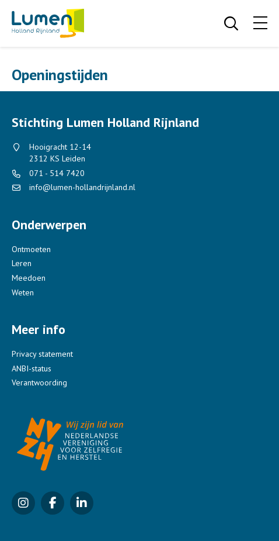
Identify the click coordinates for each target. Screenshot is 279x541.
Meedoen (29, 278)
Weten (23, 292)
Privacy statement (42, 354)
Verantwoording (39, 382)
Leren (22, 263)
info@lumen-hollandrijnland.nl (82, 187)
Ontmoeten (31, 249)
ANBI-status (31, 368)
